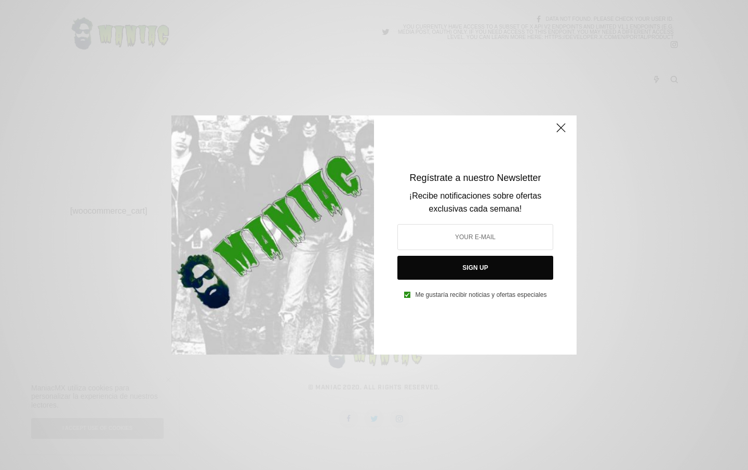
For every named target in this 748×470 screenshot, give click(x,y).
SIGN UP (475, 267)
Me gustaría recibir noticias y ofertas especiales (481, 295)
